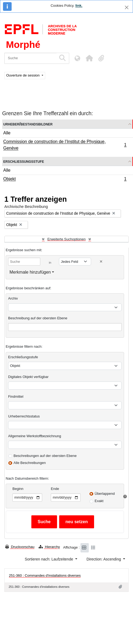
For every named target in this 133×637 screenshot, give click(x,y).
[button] (89, 58)
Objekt (65, 179)
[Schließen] (127, 7)
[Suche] (30, 58)
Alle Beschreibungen (30, 463)
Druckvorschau (19, 547)
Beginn (17, 489)
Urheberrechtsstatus (24, 416)
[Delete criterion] (101, 262)
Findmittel (15, 396)
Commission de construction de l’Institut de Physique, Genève (65, 144)
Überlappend (105, 494)
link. (78, 6)
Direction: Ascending (104, 559)
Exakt (99, 501)
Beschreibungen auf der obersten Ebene (45, 456)
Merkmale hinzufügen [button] (30, 272)
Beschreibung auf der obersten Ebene (37, 318)
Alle (7, 133)
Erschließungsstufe (23, 161)
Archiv (13, 298)
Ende (55, 489)
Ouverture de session (23, 75)
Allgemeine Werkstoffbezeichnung (34, 436)
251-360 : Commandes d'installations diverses (45, 575)
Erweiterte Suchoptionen (66, 239)
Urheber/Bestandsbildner (28, 124)
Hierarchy (49, 547)
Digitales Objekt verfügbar (28, 377)
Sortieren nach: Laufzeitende (49, 559)
